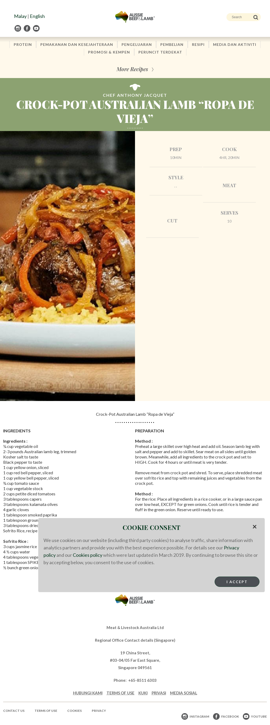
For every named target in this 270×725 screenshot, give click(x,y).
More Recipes (132, 68)
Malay (20, 16)
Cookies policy (87, 555)
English (37, 16)
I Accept (237, 581)
